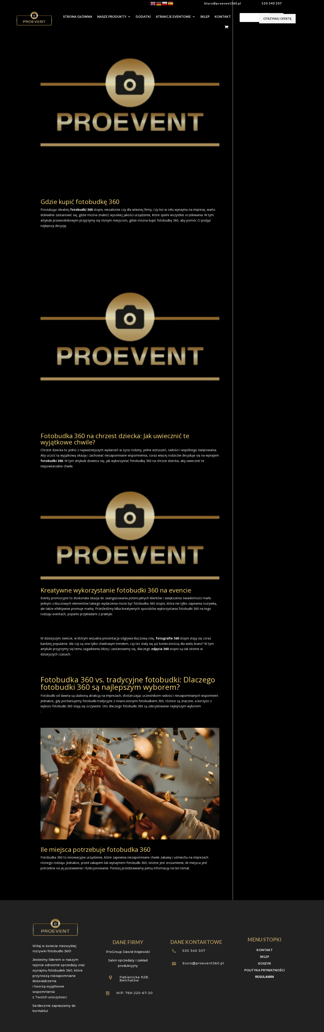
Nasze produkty (111, 16)
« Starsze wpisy (51, 892)
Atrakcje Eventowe (173, 16)
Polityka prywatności (264, 970)
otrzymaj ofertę (277, 18)
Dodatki (143, 16)
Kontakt (223, 16)
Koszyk (264, 963)
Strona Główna (77, 16)
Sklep (205, 16)
